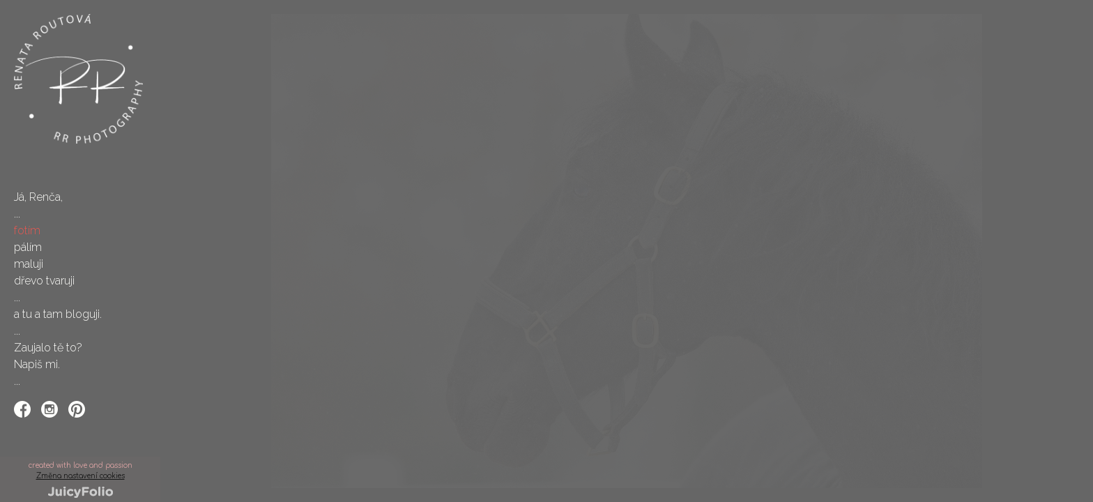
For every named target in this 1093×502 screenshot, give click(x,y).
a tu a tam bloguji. (58, 314)
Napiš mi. (37, 364)
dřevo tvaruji (44, 280)
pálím (28, 247)
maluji (28, 264)
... (17, 213)
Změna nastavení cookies (80, 476)
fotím (27, 230)
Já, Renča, (38, 197)
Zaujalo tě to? (48, 347)
